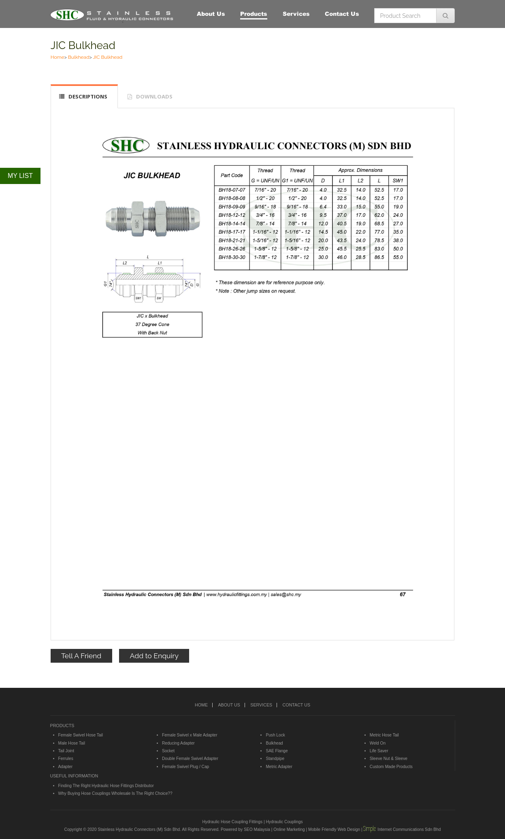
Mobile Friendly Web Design (334, 829)
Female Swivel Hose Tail (80, 735)
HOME (201, 704)
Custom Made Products (391, 766)
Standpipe (275, 758)
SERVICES (261, 704)
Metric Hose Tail (384, 735)
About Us (211, 13)
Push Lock (275, 735)
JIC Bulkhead (83, 45)
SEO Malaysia (257, 829)
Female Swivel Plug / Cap (185, 766)
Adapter (65, 766)
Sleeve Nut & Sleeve (388, 758)
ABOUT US (229, 704)
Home (57, 57)
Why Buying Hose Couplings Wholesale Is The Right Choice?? (115, 793)
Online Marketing (289, 829)
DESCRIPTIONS (87, 96)
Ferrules (65, 758)
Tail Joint (66, 751)
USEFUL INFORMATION (74, 775)
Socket (168, 751)
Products (253, 13)
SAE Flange (277, 751)
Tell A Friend (81, 655)
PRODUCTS (62, 725)
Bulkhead (78, 57)
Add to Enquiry (154, 655)
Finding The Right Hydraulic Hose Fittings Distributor (106, 785)
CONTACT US (296, 704)
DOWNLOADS (154, 96)
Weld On (378, 743)
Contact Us (342, 13)
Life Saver (379, 751)
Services (296, 13)
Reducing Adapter (178, 743)
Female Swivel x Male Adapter (189, 735)
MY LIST (20, 175)
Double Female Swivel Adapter (190, 758)
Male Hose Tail (71, 743)
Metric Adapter (279, 766)
